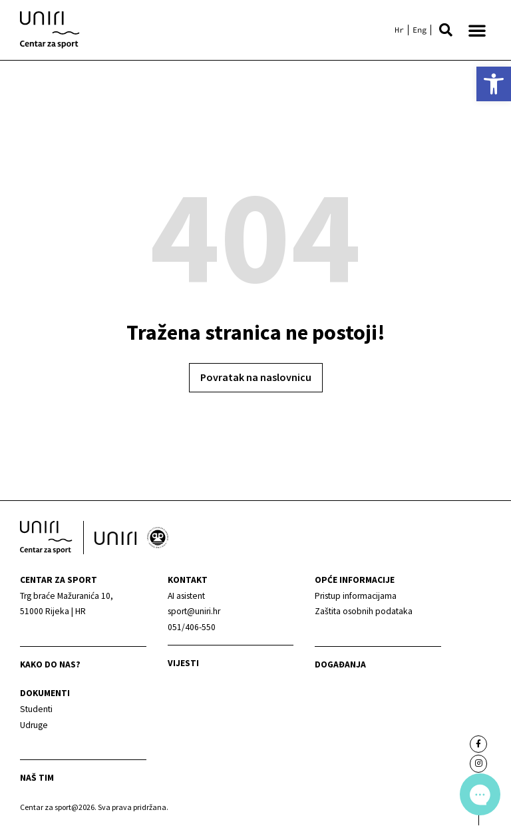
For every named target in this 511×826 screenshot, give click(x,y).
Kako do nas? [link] (50, 664)
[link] (493, 84)
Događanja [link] (340, 664)
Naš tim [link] (37, 777)
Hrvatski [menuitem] (399, 30)
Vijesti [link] (183, 663)
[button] (445, 30)
